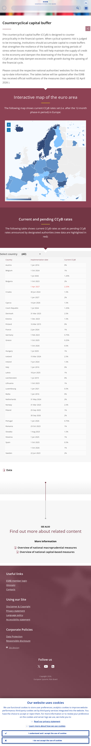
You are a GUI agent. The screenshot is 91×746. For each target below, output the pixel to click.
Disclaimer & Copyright (18, 606)
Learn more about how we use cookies (47, 726)
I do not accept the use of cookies (47, 740)
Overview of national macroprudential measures (47, 547)
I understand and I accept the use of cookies (47, 733)
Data (9, 470)
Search (78, 8)
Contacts (10, 589)
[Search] (44, 8)
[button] (86, 3)
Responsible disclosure (18, 640)
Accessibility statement (18, 619)
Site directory (14, 647)
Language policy (14, 615)
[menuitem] (38, 174)
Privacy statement (15, 610)
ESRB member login (16, 580)
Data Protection (14, 636)
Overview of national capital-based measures (47, 552)
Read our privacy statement (47, 721)
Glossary (10, 585)
